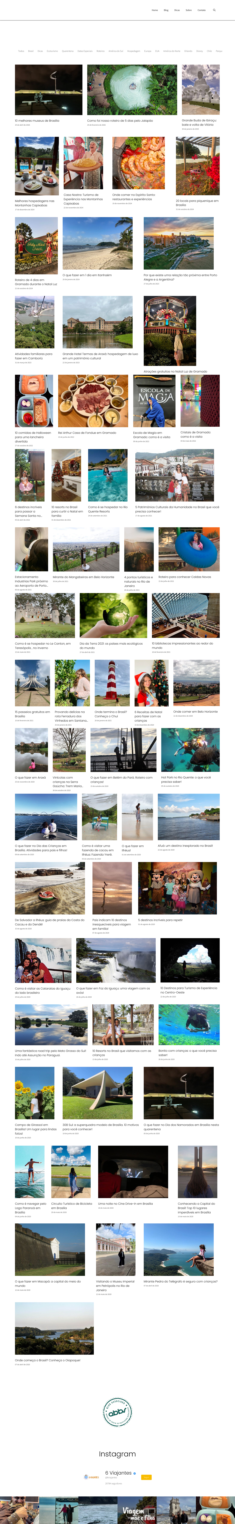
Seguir (146, 1477)
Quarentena (68, 51)
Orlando (188, 51)
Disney (199, 51)
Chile (209, 51)
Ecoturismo (52, 51)
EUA (157, 51)
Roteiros (100, 51)
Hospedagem (133, 51)
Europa (147, 51)
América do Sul (116, 51)
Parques (220, 51)
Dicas (40, 51)
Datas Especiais (85, 51)
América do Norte (171, 51)
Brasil (31, 51)
